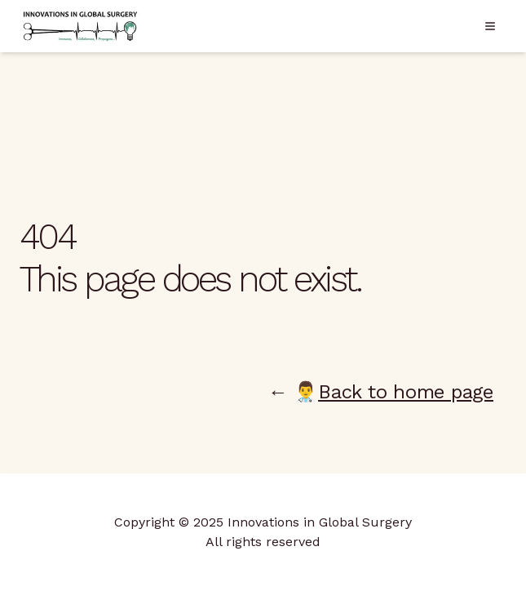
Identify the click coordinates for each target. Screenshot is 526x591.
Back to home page (405, 391)
